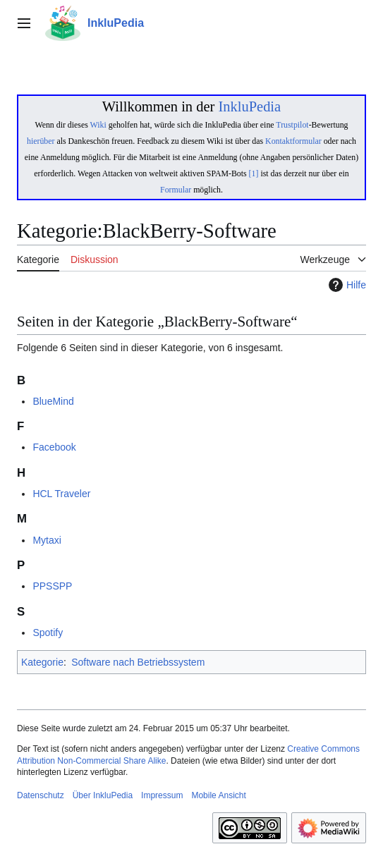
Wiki (98, 125)
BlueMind (52, 401)
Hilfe (345, 285)
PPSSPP (52, 586)
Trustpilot (292, 125)
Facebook (53, 447)
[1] (254, 173)
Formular (175, 190)
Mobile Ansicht (218, 795)
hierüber (40, 141)
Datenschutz (40, 795)
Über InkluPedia (103, 795)
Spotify (47, 632)
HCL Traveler (61, 493)
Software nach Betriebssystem (138, 662)
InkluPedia (249, 106)
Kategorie (42, 662)
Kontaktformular (293, 141)
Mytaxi (46, 540)
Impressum (162, 795)
